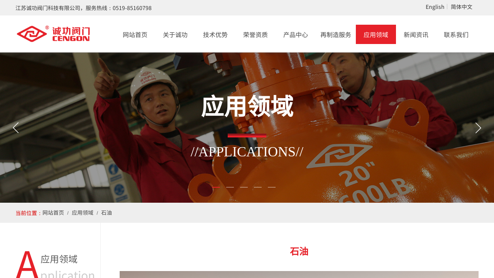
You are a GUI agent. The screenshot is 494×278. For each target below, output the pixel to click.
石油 (106, 212)
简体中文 (461, 6)
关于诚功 (175, 34)
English (435, 6)
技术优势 (215, 34)
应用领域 (376, 34)
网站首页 (135, 34)
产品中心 (295, 34)
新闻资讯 (416, 34)
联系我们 (456, 34)
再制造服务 (335, 34)
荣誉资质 (255, 34)
